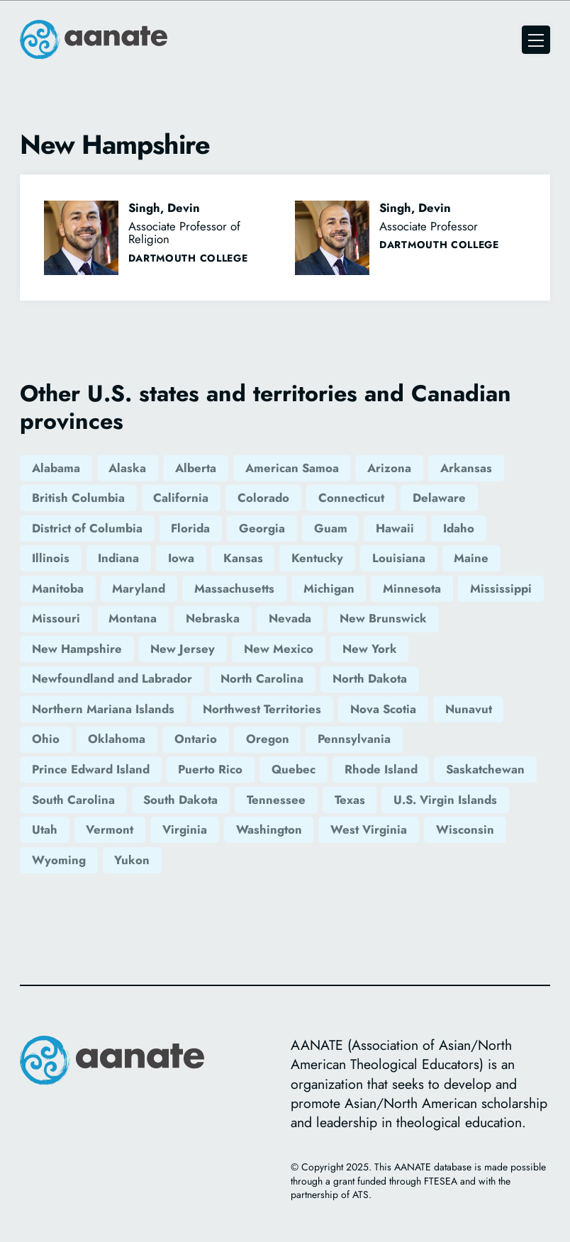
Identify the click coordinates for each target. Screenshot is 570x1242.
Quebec (293, 769)
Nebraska (213, 618)
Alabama (56, 467)
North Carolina (261, 678)
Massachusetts (234, 588)
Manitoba (58, 588)
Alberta (195, 467)
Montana (132, 618)
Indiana (118, 557)
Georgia (262, 528)
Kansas (243, 557)
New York (369, 648)
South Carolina (73, 799)
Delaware (439, 497)
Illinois (50, 557)
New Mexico (278, 648)
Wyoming (59, 859)
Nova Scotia (383, 708)
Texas (350, 799)
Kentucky (317, 557)
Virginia (184, 829)
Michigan (328, 588)
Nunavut (468, 708)
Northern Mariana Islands (103, 708)
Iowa (181, 557)
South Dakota (180, 799)
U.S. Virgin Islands (445, 799)
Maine (471, 557)
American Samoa (292, 467)
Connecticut (351, 497)
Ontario (195, 738)
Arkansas (466, 467)
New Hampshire (77, 648)
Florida (190, 528)
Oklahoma (116, 738)
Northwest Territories (262, 708)
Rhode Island (381, 769)
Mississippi (501, 588)
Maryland (138, 588)
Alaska (127, 467)
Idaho (458, 528)
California (180, 497)
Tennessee (276, 799)
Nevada (290, 618)
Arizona (389, 467)
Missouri (56, 618)
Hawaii (395, 528)
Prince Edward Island (91, 769)
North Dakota (369, 678)
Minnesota (412, 588)
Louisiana (398, 557)
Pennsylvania (354, 738)
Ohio (46, 738)
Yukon (132, 859)
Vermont (109, 829)
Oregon (267, 738)
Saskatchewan (485, 769)
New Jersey (182, 648)
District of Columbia (87, 528)
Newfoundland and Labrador (112, 678)
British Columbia (78, 497)
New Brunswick (383, 618)
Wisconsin (465, 829)
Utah (44, 829)
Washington (269, 829)
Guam (330, 528)
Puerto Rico (210, 769)
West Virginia (368, 829)
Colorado (263, 497)
